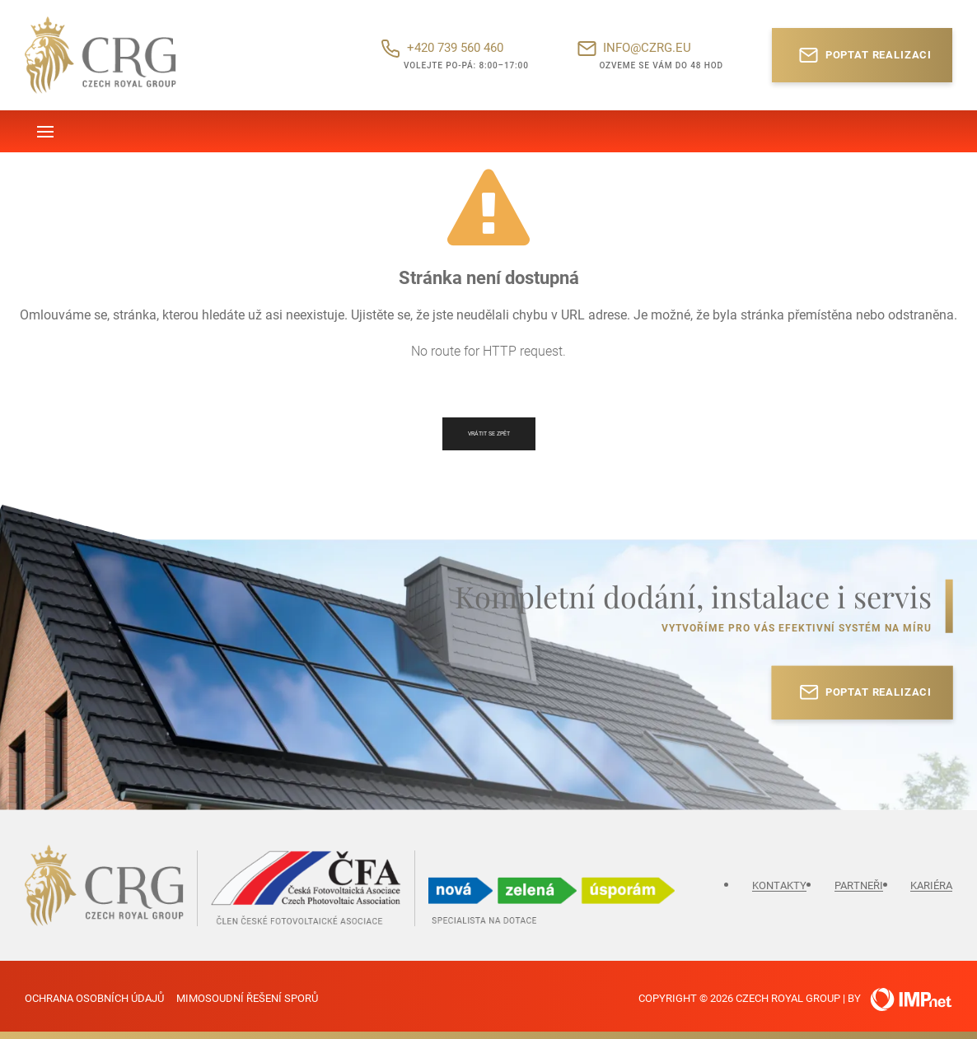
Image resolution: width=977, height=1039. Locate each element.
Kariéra (931, 885)
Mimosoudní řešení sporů (247, 998)
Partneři (858, 885)
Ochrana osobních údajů (94, 998)
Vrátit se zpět (489, 433)
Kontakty (779, 885)
